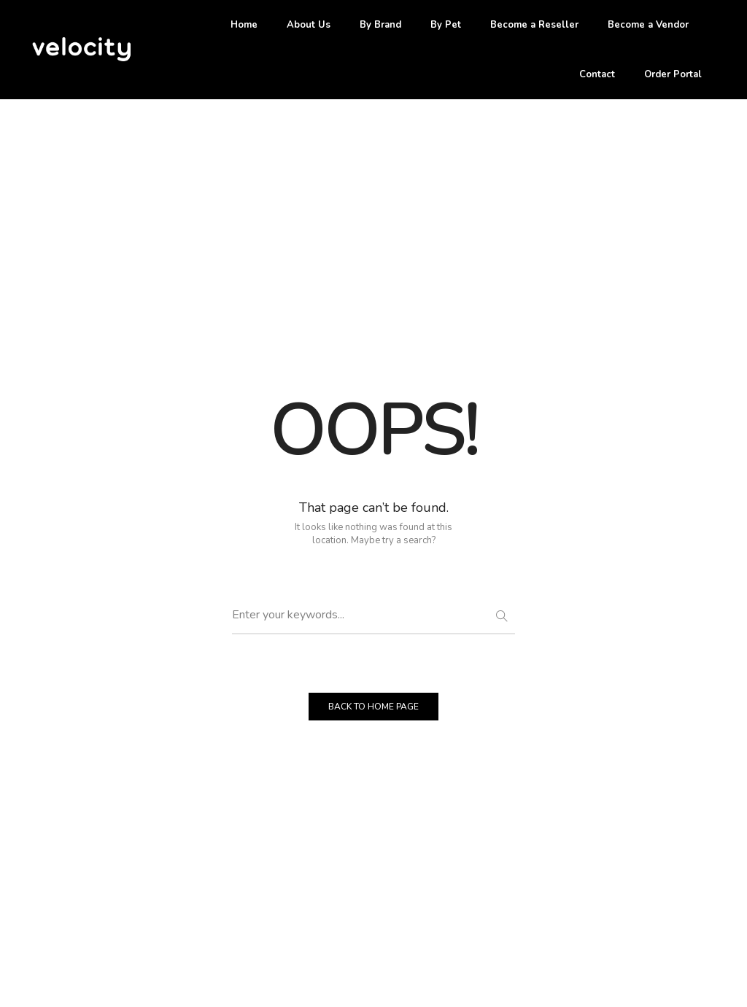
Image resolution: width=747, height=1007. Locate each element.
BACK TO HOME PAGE (373, 706)
